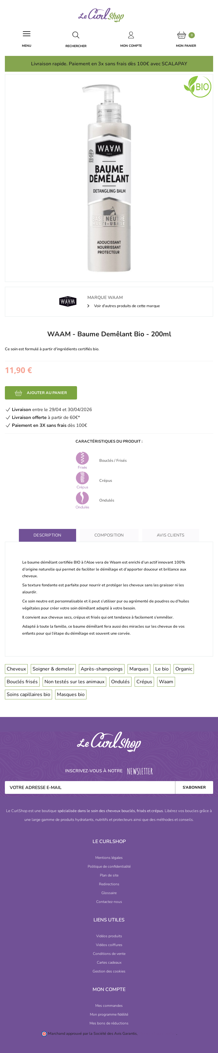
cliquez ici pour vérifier (157, 1033)
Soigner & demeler (53, 669)
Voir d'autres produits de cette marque (126, 306)
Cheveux (16, 669)
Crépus (144, 681)
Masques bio (71, 694)
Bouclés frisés (22, 681)
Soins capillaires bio (28, 694)
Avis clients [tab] (170, 535)
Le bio (162, 669)
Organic (183, 669)
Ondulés (120, 681)
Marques (139, 669)
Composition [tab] (109, 535)
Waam (166, 681)
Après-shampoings (102, 669)
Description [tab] (47, 535)
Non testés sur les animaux (74, 681)
